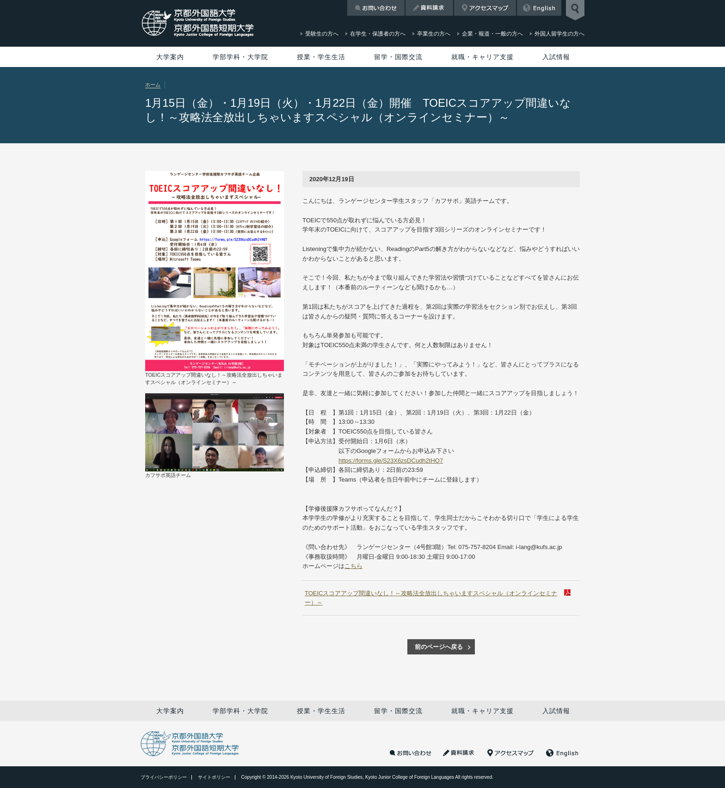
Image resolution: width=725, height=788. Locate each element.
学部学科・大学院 (240, 57)
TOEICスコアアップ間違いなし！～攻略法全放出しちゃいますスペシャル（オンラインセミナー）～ (431, 598)
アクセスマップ (485, 8)
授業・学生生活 (321, 57)
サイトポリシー (214, 777)
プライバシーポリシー (164, 777)
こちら (353, 565)
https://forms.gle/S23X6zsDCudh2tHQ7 (390, 460)
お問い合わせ (376, 8)
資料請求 (429, 8)
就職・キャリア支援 (482, 57)
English (539, 8)
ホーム (152, 84)
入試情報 (556, 57)
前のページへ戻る (439, 646)
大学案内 (170, 57)
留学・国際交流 (398, 57)
